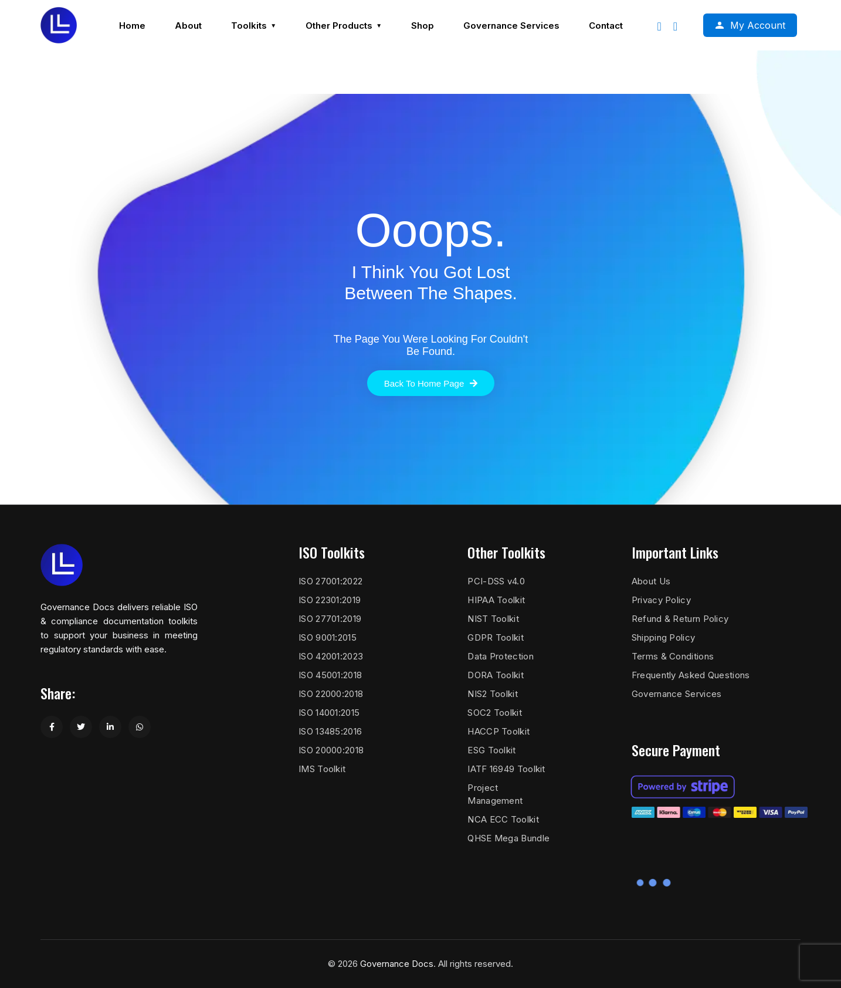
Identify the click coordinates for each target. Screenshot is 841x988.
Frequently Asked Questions (691, 675)
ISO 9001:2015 (328, 637)
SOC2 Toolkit (494, 712)
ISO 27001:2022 (330, 581)
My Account (757, 25)
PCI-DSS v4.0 (496, 581)
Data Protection (500, 656)
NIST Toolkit (493, 618)
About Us (651, 581)
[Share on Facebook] (51, 727)
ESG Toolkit (491, 750)
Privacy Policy (661, 599)
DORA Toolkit (495, 675)
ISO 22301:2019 (330, 599)
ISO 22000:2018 (331, 693)
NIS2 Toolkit (492, 693)
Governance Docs (396, 963)
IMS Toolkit (322, 768)
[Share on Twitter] (81, 727)
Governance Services (677, 693)
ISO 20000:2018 (331, 750)
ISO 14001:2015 (329, 712)
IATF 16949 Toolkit (506, 768)
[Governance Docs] (58, 25)
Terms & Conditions (673, 656)
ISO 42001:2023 (331, 656)
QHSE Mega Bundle (508, 838)
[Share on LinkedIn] (110, 727)
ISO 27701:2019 (330, 618)
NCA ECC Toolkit (503, 819)
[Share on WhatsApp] (139, 727)
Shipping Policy (664, 637)
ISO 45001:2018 (330, 675)
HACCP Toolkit (498, 731)
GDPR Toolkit (495, 637)
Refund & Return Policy (680, 618)
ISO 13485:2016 (330, 731)
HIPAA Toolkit (496, 599)
